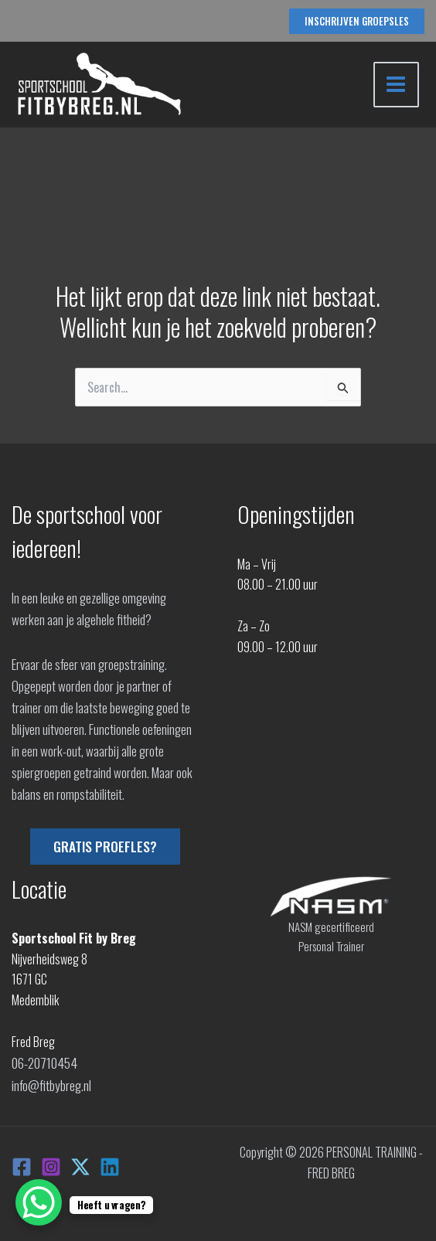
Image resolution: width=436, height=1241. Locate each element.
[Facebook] (22, 1163)
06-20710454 (43, 1061)
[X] (80, 1163)
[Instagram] (51, 1163)
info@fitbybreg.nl (51, 1082)
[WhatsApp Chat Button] (38, 1202)
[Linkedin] (110, 1163)
